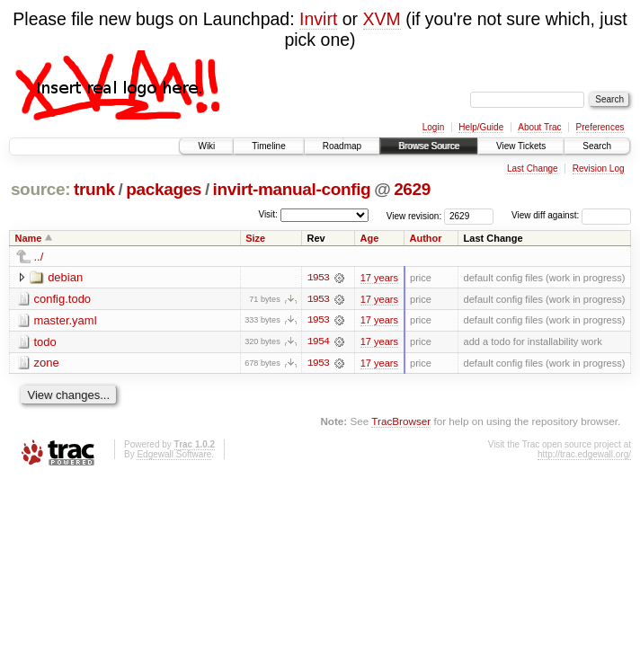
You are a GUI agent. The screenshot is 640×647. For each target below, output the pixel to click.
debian (65, 277)
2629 (412, 189)
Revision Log (599, 168)
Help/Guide (480, 127)
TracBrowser (401, 422)
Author (426, 238)
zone (46, 363)
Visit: (268, 214)
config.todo (63, 299)
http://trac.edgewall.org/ (584, 455)
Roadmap (342, 146)
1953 (318, 277)
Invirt (318, 19)
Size (255, 238)
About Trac (539, 127)
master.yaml (65, 320)
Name (28, 238)
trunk (94, 189)
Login (433, 127)
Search (596, 146)
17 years (379, 277)
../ (39, 256)
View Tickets (521, 146)
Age (369, 238)
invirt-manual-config (292, 189)
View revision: (414, 215)
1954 (318, 342)
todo (45, 342)
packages (163, 189)
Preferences (600, 127)
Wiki (206, 146)
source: (40, 189)
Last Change (532, 168)
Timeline (268, 146)
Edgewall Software (174, 455)
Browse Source (428, 146)
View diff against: (571, 215)
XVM (382, 19)
